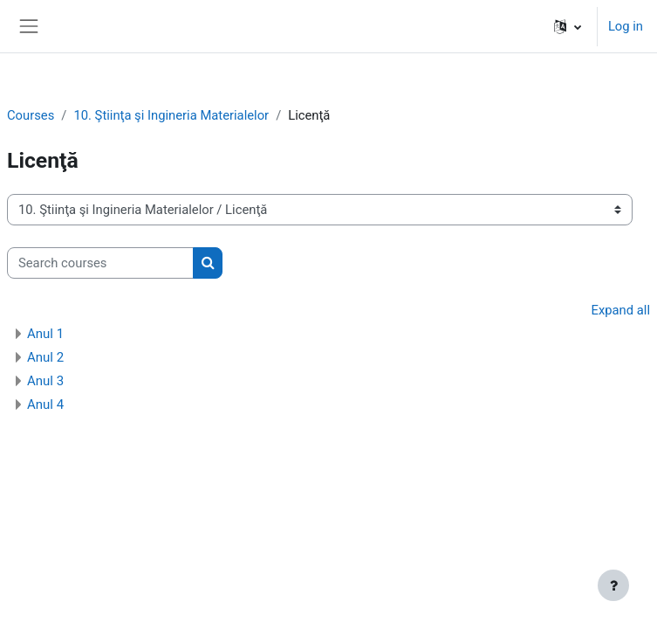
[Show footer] (613, 585)
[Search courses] (100, 263)
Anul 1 (45, 334)
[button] (567, 26)
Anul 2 (45, 357)
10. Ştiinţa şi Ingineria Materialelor (171, 115)
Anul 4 (45, 404)
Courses (30, 115)
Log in (625, 26)
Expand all (621, 310)
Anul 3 (45, 381)
